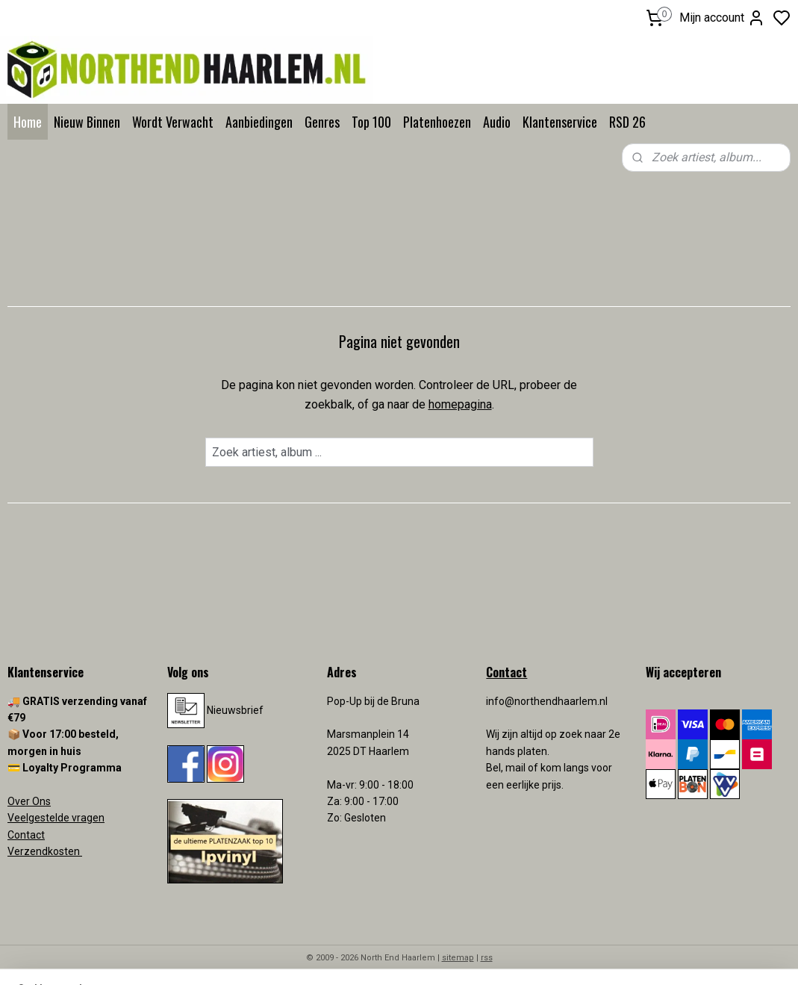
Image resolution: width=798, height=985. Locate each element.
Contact (26, 835)
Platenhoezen (437, 121)
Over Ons (29, 801)
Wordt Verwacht (172, 121)
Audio (497, 121)
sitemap (458, 958)
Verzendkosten (44, 851)
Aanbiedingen (259, 121)
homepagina (460, 404)
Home (27, 121)
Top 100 (371, 121)
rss (487, 958)
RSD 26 (627, 121)
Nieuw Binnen (87, 121)
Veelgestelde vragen (56, 818)
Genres (322, 121)
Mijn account (722, 18)
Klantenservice (560, 121)
